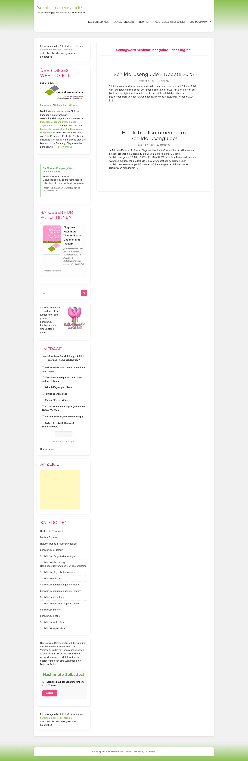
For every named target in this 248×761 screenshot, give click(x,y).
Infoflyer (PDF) (65, 146)
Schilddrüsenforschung (52, 597)
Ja (44, 685)
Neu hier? (145, 21)
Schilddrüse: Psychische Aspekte (57, 572)
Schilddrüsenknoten (50, 609)
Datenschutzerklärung (66, 105)
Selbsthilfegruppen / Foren (58, 387)
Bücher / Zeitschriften (56, 400)
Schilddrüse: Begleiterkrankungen (58, 556)
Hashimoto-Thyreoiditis (52, 531)
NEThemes (150, 751)
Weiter (49, 693)
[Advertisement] (60, 490)
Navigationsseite (123, 21)
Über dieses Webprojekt (170, 21)
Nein (52, 685)
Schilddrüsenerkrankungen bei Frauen (60, 584)
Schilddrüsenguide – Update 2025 (154, 74)
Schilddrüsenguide (59, 7)
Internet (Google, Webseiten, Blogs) (63, 416)
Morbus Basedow (49, 537)
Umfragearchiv (48, 449)
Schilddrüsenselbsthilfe (52, 622)
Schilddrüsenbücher (50, 578)
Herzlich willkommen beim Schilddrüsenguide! (154, 135)
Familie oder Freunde (55, 393)
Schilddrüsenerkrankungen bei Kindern (60, 591)
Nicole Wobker (148, 81)
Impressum (46, 105)
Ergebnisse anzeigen (64, 441)
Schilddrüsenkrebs (50, 615)
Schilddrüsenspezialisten (53, 628)
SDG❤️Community (200, 21)
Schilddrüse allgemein (51, 550)
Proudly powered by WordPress (107, 751)
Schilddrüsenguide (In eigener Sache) (60, 603)
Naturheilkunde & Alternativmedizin (58, 543)
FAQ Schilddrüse (98, 21)
